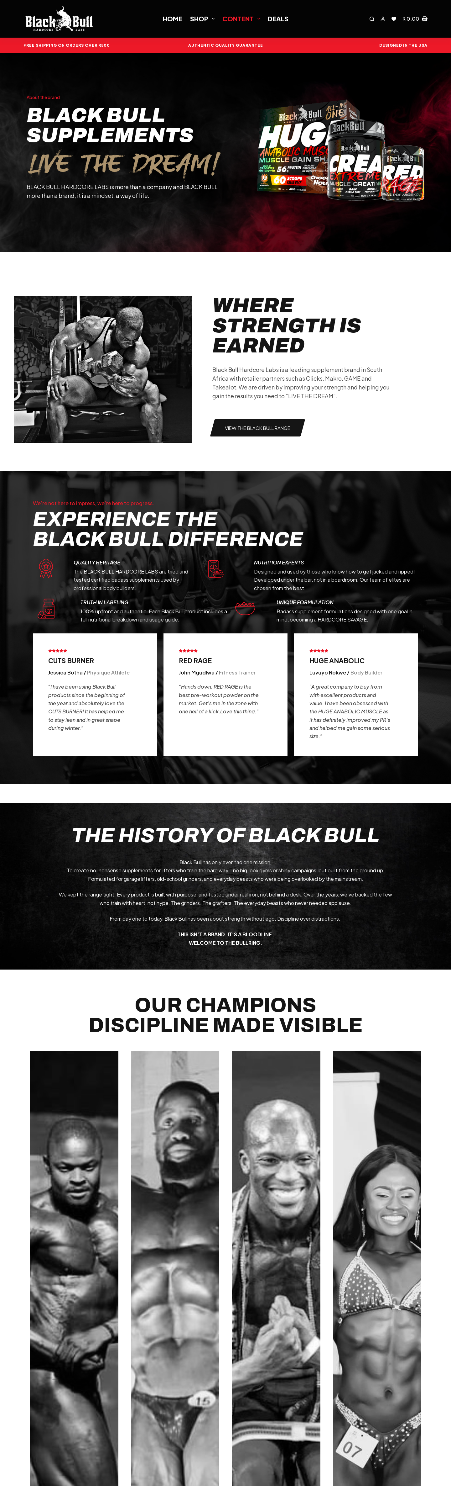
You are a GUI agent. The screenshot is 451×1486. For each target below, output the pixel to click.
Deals (278, 19)
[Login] (383, 19)
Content (242, 19)
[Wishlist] (393, 19)
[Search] (372, 19)
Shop (203, 19)
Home (172, 19)
